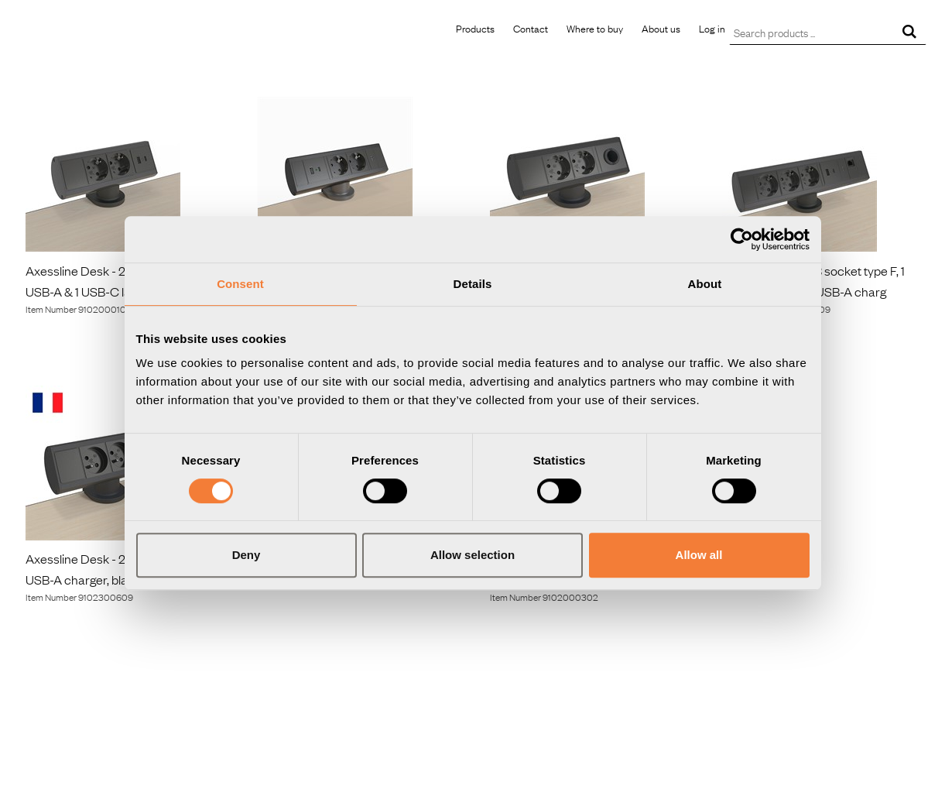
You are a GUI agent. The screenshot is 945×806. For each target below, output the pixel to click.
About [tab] (705, 283)
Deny (246, 554)
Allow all (699, 554)
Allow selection (472, 554)
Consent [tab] (240, 283)
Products (475, 28)
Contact (530, 28)
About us (661, 28)
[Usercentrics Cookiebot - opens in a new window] (742, 239)
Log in (712, 28)
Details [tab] (473, 283)
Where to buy (595, 28)
